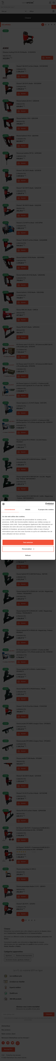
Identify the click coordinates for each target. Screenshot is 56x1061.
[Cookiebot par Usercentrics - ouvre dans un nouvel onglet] (45, 504)
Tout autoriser (28, 542)
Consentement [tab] (10, 509)
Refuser (28, 555)
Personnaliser (28, 549)
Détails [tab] (27, 509)
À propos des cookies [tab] (46, 509)
